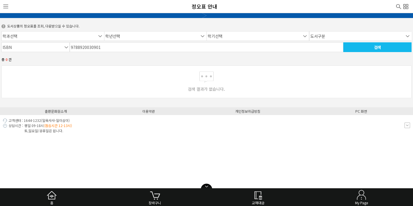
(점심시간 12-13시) (58, 125)
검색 (399, 6)
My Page (361, 202)
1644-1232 (32, 120)
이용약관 (148, 111)
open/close (206, 186)
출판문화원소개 (56, 111)
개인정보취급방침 (247, 111)
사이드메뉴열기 (6, 6)
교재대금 (258, 202)
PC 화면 (361, 111)
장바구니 (155, 202)
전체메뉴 (406, 5)
